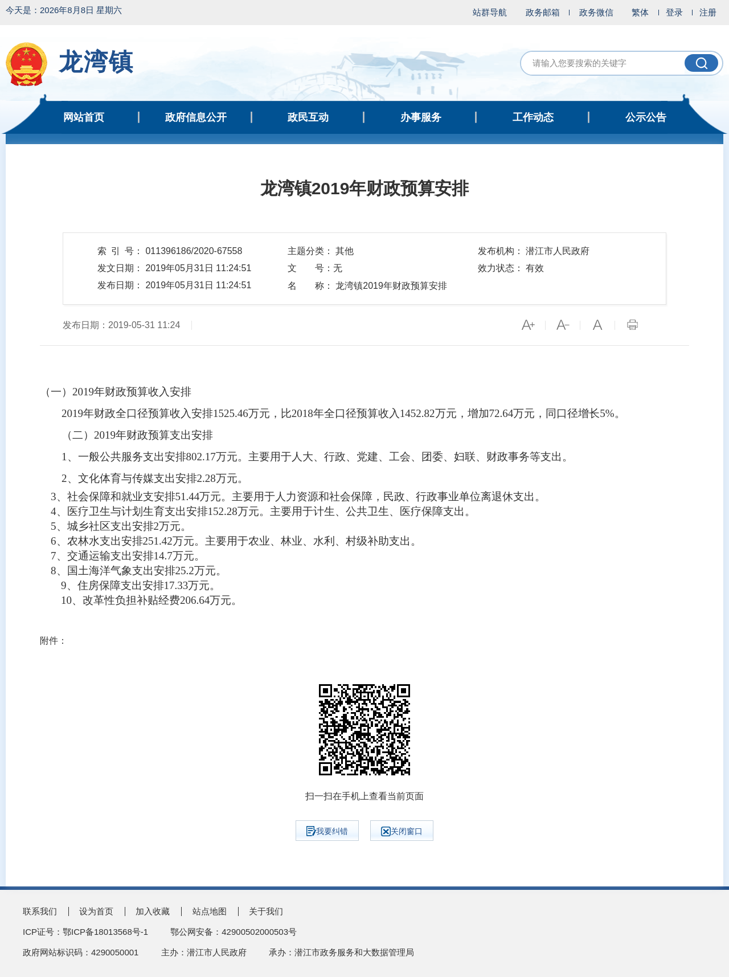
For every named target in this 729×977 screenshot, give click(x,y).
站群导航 (490, 12)
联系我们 (40, 911)
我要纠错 (327, 831)
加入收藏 (153, 911)
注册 (707, 12)
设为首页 (96, 911)
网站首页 (83, 117)
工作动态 (533, 117)
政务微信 (596, 12)
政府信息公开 (196, 117)
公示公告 (645, 117)
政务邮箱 (543, 12)
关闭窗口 (402, 831)
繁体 (640, 12)
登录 (674, 12)
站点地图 (210, 911)
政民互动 (308, 117)
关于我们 (266, 911)
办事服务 (420, 117)
